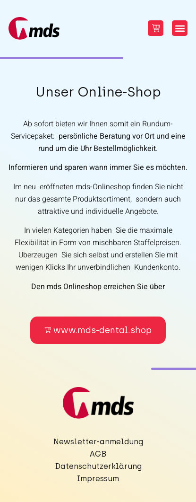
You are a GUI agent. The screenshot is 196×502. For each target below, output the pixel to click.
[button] (179, 28)
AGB (98, 453)
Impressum (98, 478)
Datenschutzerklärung (98, 466)
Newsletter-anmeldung (98, 441)
